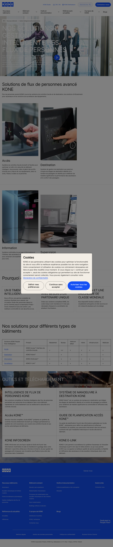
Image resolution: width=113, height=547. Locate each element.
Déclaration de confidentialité (35, 278)
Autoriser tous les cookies (79, 285)
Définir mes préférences (33, 285)
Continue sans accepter (55, 285)
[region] (56, 273)
